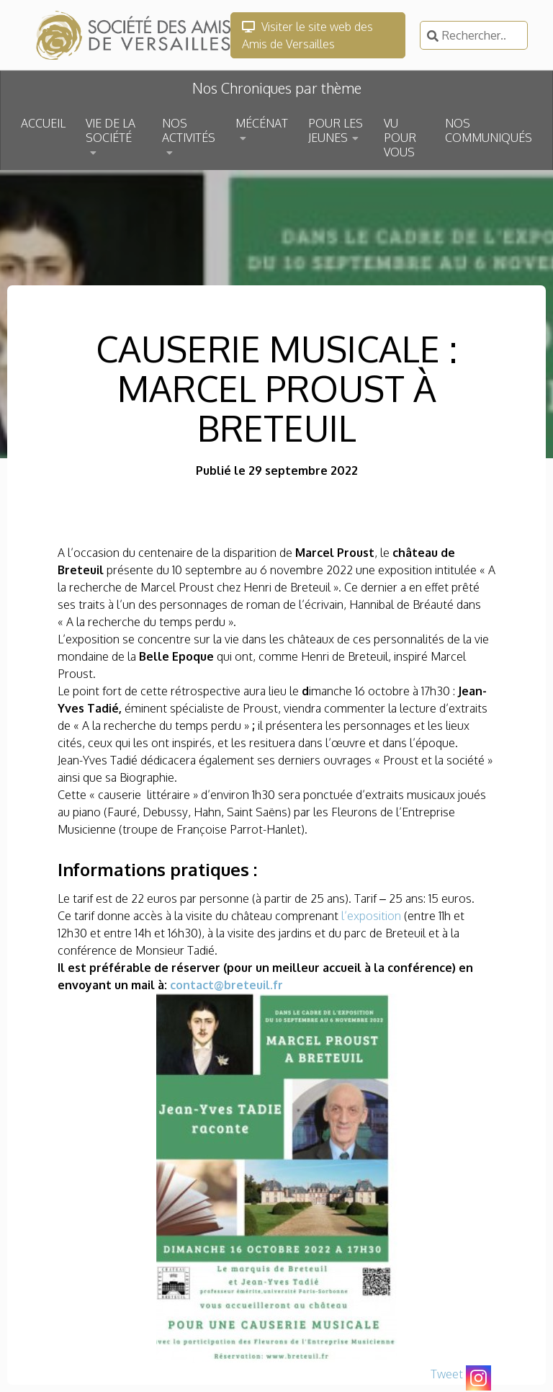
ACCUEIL (43, 123)
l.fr (274, 985)
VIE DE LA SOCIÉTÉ (110, 130)
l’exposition (371, 916)
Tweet (447, 1374)
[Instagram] (478, 1378)
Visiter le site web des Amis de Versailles (307, 35)
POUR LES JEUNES (335, 130)
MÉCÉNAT (261, 123)
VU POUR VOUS (400, 137)
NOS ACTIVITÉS (188, 130)
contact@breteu (216, 985)
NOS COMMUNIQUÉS (488, 130)
